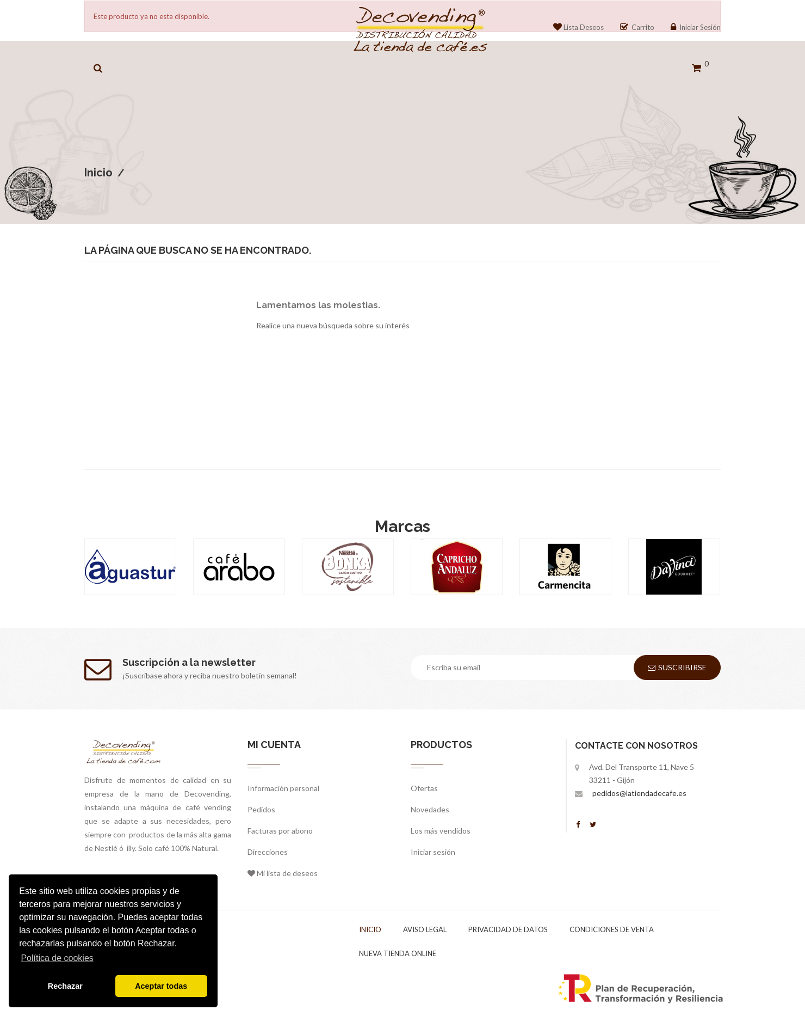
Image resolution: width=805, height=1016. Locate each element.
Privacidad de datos (508, 929)
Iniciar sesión (433, 851)
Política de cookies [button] (57, 958)
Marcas (402, 526)
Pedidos (261, 809)
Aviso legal (425, 929)
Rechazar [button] (65, 986)
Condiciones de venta (611, 929)
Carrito (637, 27)
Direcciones (267, 851)
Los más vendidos (440, 830)
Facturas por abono (280, 830)
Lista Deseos (578, 27)
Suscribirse (677, 667)
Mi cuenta (274, 744)
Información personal (283, 788)
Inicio (370, 929)
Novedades (430, 809)
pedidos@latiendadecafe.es (639, 793)
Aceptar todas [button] (161, 986)
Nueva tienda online (397, 953)
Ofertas (424, 788)
